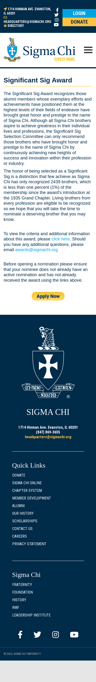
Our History (23, 513)
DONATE (79, 22)
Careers (19, 536)
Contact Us (22, 528)
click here (60, 239)
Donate (18, 475)
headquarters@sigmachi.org (48, 437)
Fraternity (22, 584)
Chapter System (27, 490)
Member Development (31, 498)
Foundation (22, 592)
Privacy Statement (29, 544)
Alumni (18, 506)
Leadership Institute (31, 615)
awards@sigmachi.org (36, 249)
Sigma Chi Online (27, 483)
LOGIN (79, 13)
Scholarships (24, 521)
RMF (15, 607)
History (19, 600)
